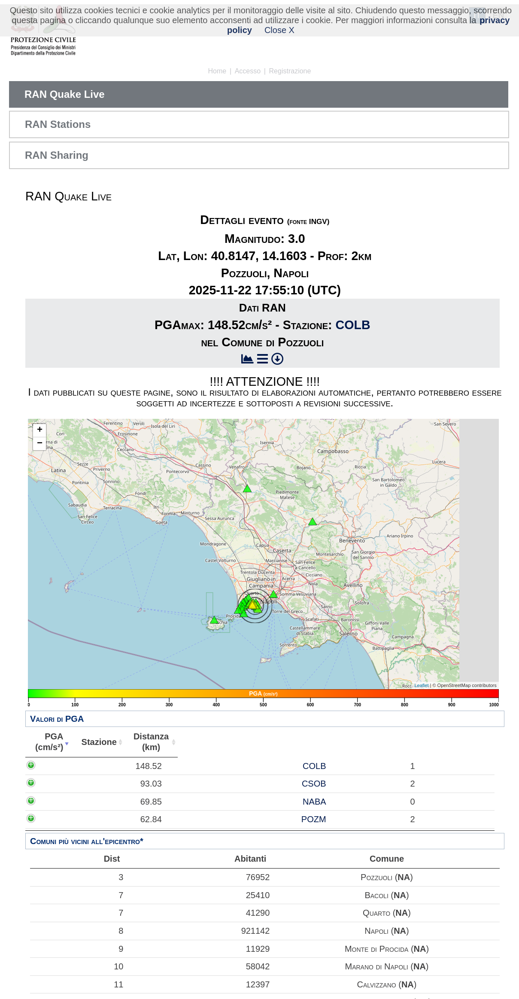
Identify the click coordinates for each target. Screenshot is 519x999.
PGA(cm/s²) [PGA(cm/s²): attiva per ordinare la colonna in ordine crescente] (47, 742)
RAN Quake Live (64, 94)
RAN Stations (58, 124)
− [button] (39, 443)
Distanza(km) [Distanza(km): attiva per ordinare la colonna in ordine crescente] (145, 742)
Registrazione (290, 71)
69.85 (54, 801)
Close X (279, 30)
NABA (103, 801)
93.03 (54, 783)
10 (77, 966)
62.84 (54, 819)
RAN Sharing (56, 155)
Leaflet (421, 685)
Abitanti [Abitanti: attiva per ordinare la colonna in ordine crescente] (195, 742)
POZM (103, 819)
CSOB (103, 783)
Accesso (248, 71)
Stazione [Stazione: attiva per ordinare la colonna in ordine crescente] (94, 742)
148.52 (52, 766)
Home (217, 71)
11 (77, 984)
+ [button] (39, 430)
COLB (353, 325)
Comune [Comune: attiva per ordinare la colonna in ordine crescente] (357, 742)
